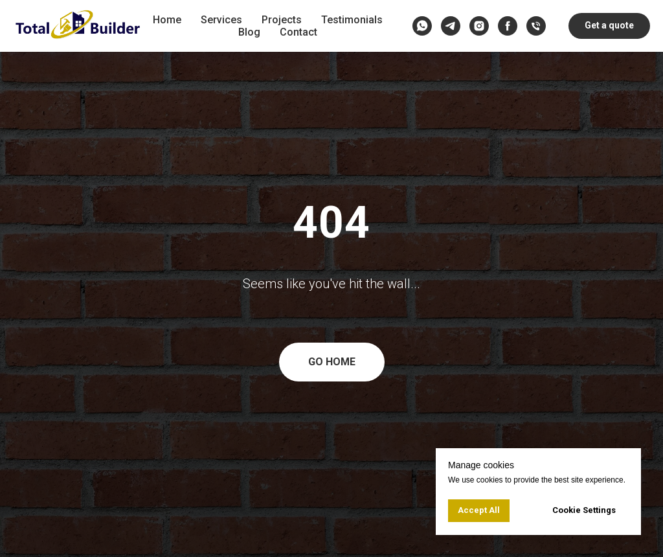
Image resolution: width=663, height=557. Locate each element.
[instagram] (479, 26)
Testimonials (352, 20)
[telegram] (450, 26)
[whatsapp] (422, 26)
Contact (298, 32)
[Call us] (536, 26)
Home (167, 20)
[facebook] (507, 26)
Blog (249, 32)
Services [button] (221, 20)
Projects (282, 20)
